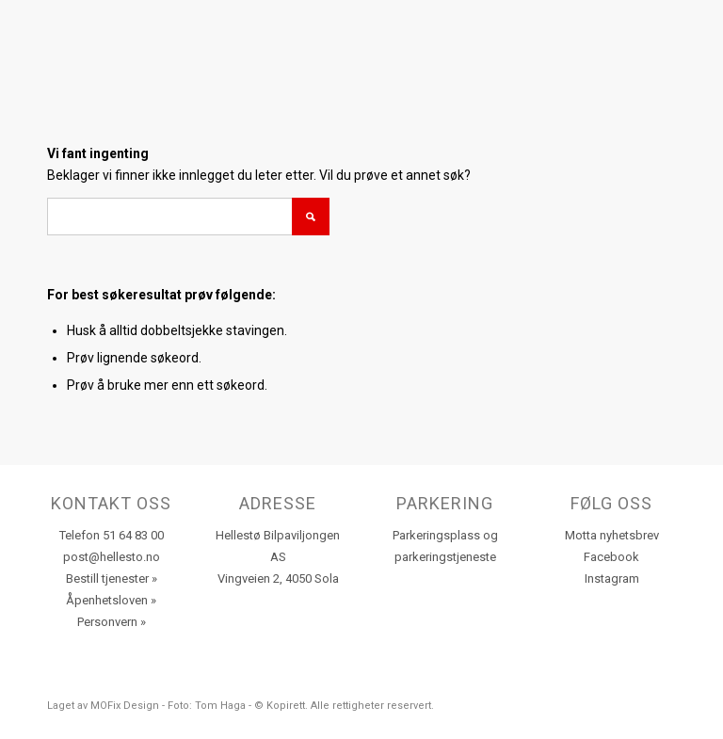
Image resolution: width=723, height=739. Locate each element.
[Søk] (188, 216)
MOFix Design (124, 705)
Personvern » (111, 622)
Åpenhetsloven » (111, 600)
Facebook (611, 557)
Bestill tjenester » (111, 578)
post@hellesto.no (111, 557)
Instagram (612, 578)
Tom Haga (220, 705)
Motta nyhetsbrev (612, 535)
